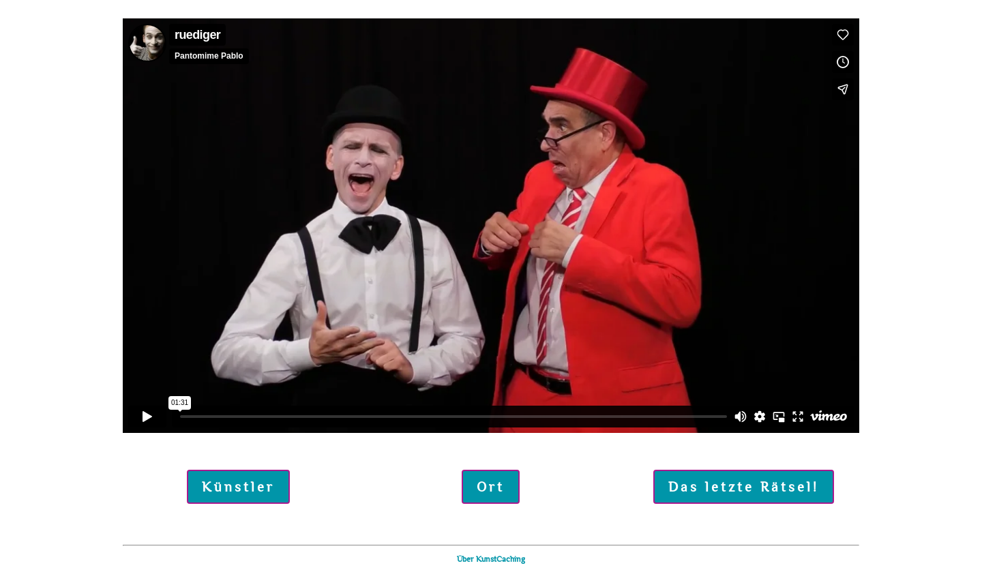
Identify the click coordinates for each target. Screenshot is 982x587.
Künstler (238, 486)
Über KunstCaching (491, 559)
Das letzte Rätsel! (743, 486)
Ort (491, 486)
